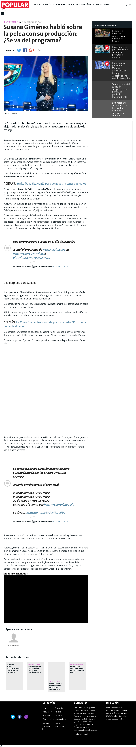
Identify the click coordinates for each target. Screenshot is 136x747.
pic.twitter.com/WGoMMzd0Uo (45, 512)
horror (10, 665)
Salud (107, 4)
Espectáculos (86, 4)
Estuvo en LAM (76, 665)
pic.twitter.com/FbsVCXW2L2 (31, 257)
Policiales (61, 4)
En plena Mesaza (35, 665)
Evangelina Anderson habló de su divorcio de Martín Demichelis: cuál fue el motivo (77, 671)
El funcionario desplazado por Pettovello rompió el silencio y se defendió (119, 109)
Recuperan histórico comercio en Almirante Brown (118, 36)
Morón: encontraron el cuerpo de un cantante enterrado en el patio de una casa (13, 672)
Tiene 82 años (55, 682)
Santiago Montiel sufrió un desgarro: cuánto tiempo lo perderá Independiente (121, 90)
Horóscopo (59, 726)
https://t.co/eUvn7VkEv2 (29, 253)
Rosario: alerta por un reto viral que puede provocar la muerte (120, 52)
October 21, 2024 (60, 266)
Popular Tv (47, 712)
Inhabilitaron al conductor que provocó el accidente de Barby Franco (55, 687)
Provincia (38, 4)
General (46, 723)
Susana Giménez (14, 646)
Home (45, 708)
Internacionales (62, 719)
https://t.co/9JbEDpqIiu (59, 504)
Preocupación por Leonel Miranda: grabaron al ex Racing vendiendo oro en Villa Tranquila (121, 71)
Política (49, 4)
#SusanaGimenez (54, 249)
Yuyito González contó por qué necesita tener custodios (51, 183)
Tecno (99, 4)
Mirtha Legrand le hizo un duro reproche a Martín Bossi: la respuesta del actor (34, 671)
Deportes (73, 4)
